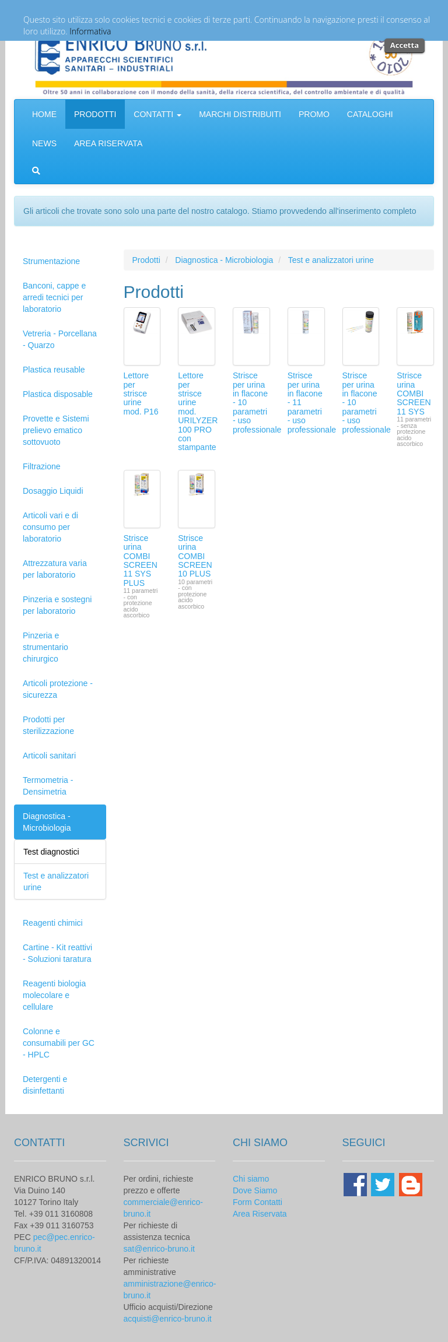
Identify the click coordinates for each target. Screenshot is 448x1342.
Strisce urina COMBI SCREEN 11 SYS (413, 393)
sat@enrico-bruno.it (159, 1248)
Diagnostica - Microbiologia (47, 821)
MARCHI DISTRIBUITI (240, 114)
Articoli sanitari (49, 755)
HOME (44, 114)
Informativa (90, 31)
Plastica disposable (58, 394)
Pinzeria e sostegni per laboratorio (57, 605)
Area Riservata (260, 1213)
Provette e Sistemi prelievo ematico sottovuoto (56, 430)
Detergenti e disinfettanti (45, 1084)
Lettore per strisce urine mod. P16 (141, 393)
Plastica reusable (54, 369)
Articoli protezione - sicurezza (58, 689)
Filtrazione (42, 466)
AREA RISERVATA (108, 143)
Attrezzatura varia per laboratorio (55, 568)
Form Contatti (257, 1202)
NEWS (44, 143)
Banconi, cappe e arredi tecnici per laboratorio (54, 297)
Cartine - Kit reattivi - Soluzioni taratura (57, 953)
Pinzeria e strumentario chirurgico (45, 647)
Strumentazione (51, 261)
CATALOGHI (370, 114)
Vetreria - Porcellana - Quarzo (60, 339)
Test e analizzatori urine (331, 260)
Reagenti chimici (53, 923)
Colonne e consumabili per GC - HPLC (58, 1043)
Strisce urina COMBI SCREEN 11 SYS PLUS (141, 560)
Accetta (404, 45)
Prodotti (146, 260)
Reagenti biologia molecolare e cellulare (54, 995)
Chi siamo (251, 1178)
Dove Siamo (255, 1190)
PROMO (314, 114)
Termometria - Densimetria (48, 785)
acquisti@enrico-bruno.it (168, 1318)
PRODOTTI (95, 114)
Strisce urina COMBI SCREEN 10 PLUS (195, 556)
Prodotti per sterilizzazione (48, 725)
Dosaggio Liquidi (53, 491)
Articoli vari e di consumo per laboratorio (50, 527)
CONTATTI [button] (157, 114)
